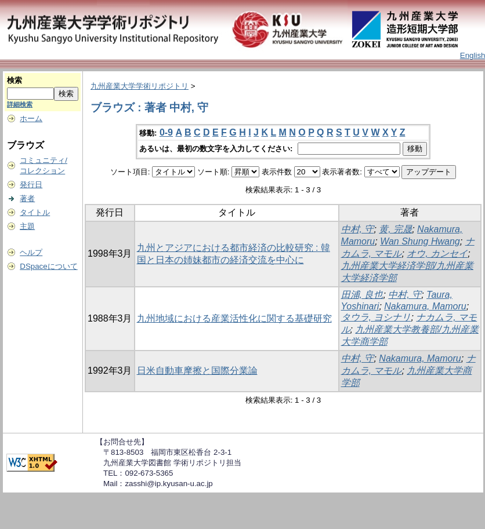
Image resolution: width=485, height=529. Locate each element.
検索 (14, 80)
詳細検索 (19, 104)
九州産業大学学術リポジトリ (140, 86)
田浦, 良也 (362, 295)
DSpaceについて (48, 266)
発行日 (31, 184)
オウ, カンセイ (437, 253)
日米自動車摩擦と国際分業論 (197, 370)
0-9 (166, 132)
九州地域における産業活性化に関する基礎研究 (234, 318)
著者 (27, 198)
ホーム (31, 118)
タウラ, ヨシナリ (376, 317)
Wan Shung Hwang (420, 241)
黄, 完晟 (395, 229)
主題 (27, 226)
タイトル (35, 212)
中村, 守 (357, 229)
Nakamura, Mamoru (425, 306)
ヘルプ (31, 252)
